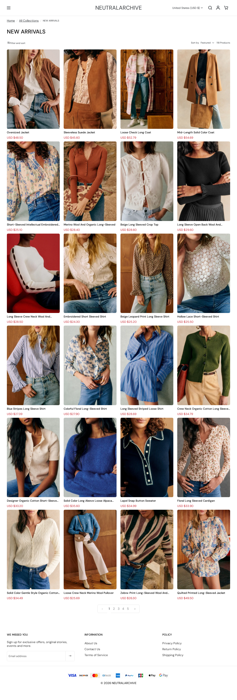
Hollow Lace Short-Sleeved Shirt (198, 316)
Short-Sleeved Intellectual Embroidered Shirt (32, 225)
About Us (91, 643)
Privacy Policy (172, 643)
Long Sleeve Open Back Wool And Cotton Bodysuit (199, 225)
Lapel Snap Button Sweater (138, 500)
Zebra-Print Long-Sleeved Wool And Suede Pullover (143, 593)
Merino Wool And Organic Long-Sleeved (89, 224)
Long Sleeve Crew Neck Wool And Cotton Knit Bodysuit (28, 316)
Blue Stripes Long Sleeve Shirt (26, 408)
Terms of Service (96, 655)
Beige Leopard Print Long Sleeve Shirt (144, 316)
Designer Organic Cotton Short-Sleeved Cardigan (33, 501)
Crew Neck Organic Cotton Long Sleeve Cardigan (202, 409)
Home (11, 20)
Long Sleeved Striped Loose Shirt (142, 408)
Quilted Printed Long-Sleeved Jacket (201, 593)
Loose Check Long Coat (135, 132)
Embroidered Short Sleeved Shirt (85, 316)
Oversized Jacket (18, 132)
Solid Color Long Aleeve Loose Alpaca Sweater (88, 501)
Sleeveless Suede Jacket (79, 132)
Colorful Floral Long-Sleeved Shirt (85, 408)
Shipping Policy (172, 655)
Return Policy (171, 649)
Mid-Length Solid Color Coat (195, 132)
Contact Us (92, 649)
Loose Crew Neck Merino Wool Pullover (89, 593)
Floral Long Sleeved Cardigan (196, 500)
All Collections (29, 20)
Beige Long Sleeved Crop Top (139, 224)
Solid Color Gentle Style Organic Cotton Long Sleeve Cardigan (32, 593)
